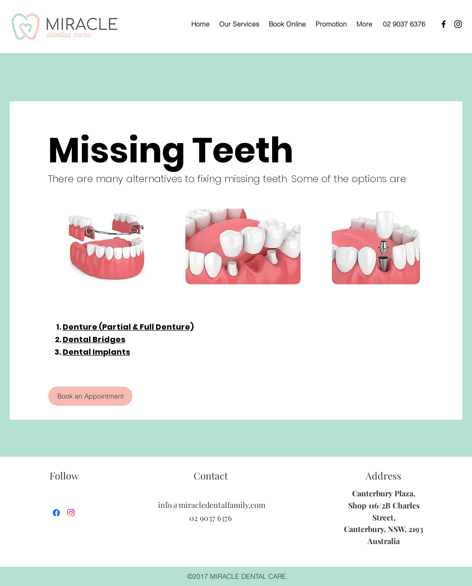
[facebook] (443, 24)
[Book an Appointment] (90, 396)
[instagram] (458, 24)
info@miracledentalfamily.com (211, 505)
